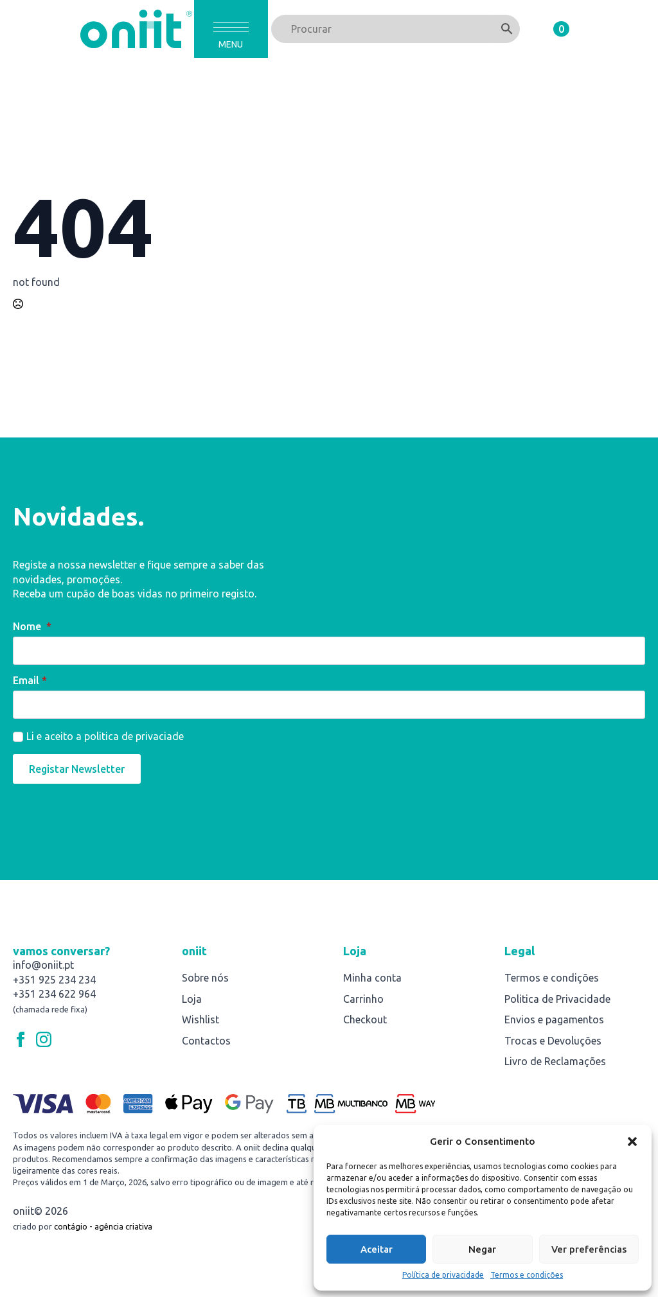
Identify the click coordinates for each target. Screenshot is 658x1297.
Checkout (365, 1019)
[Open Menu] (231, 27)
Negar (482, 1249)
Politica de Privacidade (557, 999)
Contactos (206, 1040)
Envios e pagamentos (554, 1019)
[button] (632, 1141)
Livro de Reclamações (555, 1061)
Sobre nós (205, 978)
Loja (192, 999)
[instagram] (43, 1039)
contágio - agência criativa (103, 1226)
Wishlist (200, 1019)
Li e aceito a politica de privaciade (105, 736)
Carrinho (363, 999)
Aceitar (376, 1249)
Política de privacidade (443, 1275)
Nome (32, 626)
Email (30, 680)
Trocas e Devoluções (552, 1040)
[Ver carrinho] (550, 29)
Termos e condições (526, 1275)
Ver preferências (589, 1249)
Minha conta (372, 978)
